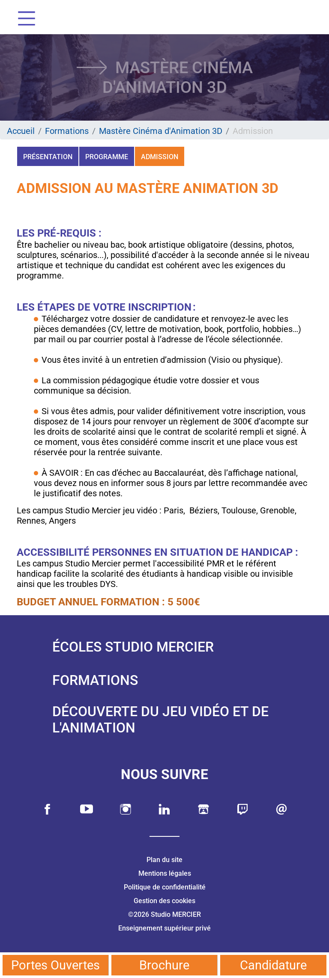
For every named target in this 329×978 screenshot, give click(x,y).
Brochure (164, 965)
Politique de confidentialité (165, 887)
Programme (106, 157)
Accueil (21, 131)
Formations (67, 131)
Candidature (273, 965)
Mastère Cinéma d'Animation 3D (160, 131)
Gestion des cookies (164, 901)
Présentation (47, 157)
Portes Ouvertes (55, 965)
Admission (159, 157)
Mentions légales (164, 873)
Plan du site (164, 860)
